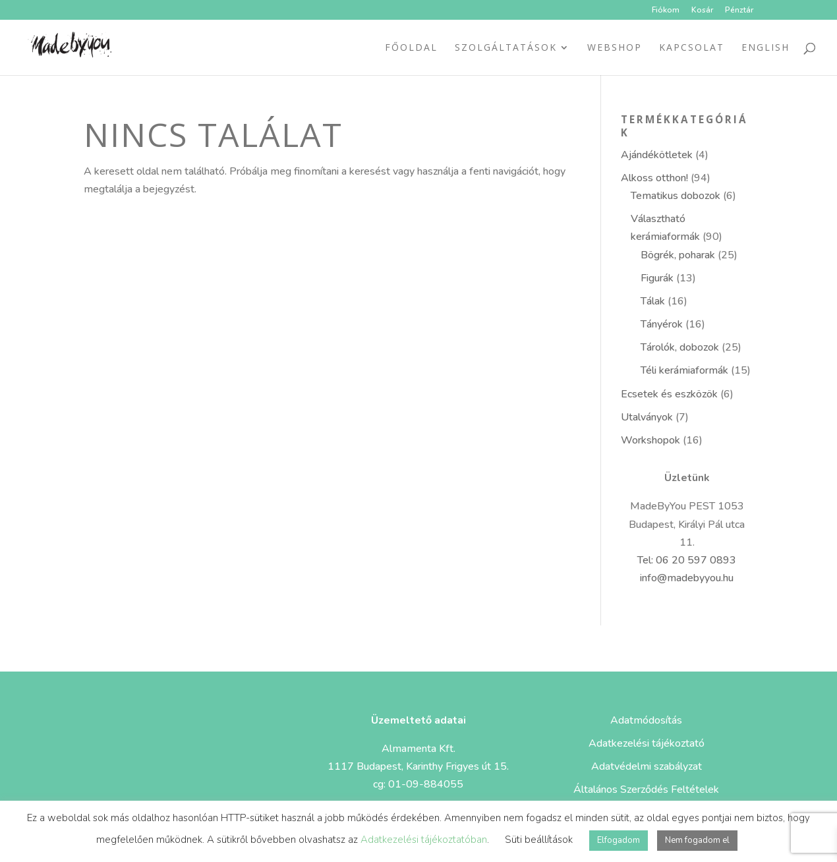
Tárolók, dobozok (680, 347)
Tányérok (662, 324)
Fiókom (665, 10)
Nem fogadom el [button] (697, 840)
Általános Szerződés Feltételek (646, 789)
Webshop (614, 48)
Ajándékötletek (657, 155)
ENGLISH (765, 48)
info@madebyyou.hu (687, 578)
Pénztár (739, 10)
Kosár (702, 10)
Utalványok (647, 417)
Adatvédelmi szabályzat (646, 766)
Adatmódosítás (646, 720)
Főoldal (411, 48)
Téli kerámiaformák (684, 370)
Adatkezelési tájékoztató (647, 743)
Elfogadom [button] (618, 840)
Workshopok (650, 440)
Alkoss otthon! (654, 178)
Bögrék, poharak (678, 255)
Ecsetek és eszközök (669, 394)
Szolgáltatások (506, 48)
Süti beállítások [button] (539, 839)
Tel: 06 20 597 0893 (686, 560)
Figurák (657, 278)
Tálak (653, 301)
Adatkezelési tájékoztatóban (424, 839)
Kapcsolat (691, 48)
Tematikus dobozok (675, 195)
